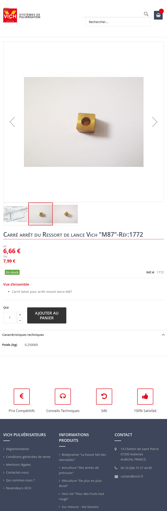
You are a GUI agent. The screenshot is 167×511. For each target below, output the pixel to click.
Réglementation (17, 449)
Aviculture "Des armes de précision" (79, 470)
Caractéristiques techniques (23, 335)
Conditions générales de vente (28, 457)
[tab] (83, 334)
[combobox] (118, 21)
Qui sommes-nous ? (20, 480)
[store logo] (21, 15)
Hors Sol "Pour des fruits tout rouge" (81, 496)
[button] (12, 122)
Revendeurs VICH (18, 488)
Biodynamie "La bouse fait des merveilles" (82, 457)
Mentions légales (18, 464)
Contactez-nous (17, 472)
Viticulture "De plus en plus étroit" (80, 483)
